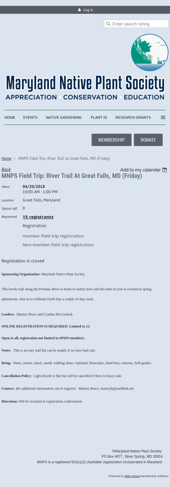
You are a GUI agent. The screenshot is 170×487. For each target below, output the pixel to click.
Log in (88, 9)
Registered (9, 216)
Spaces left (9, 208)
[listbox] (144, 170)
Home (6, 158)
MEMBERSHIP (111, 140)
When (5, 186)
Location (7, 200)
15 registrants (38, 217)
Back (6, 169)
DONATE (148, 140)
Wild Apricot (132, 476)
